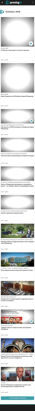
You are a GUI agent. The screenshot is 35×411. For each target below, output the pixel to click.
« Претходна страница (17, 398)
